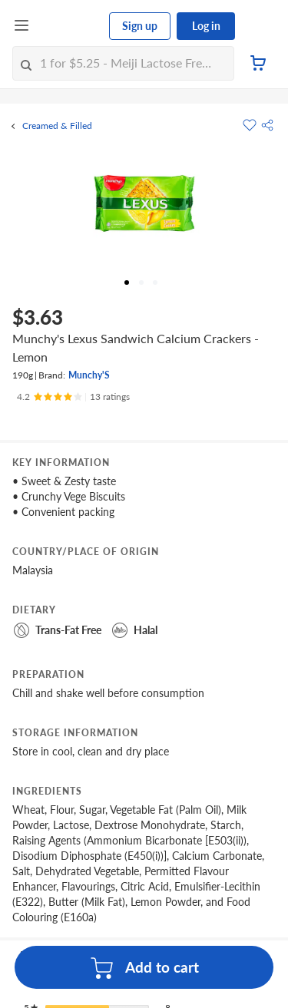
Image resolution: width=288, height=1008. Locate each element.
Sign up (139, 25)
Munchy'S (89, 375)
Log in (206, 25)
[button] (267, 125)
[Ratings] (73, 397)
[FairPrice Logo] (70, 26)
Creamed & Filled (57, 126)
